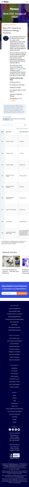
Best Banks (14, 324)
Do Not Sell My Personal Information (14, 408)
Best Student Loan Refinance (14, 341)
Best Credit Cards (14, 322)
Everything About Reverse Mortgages (14, 319)
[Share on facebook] (10, 430)
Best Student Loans (14, 338)
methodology (18, 69)
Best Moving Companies (14, 330)
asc (3, 133)
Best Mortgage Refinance (14, 316)
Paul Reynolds (8, 116)
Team (14, 400)
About (14, 395)
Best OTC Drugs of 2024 (14, 15)
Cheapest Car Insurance (14, 351)
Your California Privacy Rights (14, 411)
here (4, 119)
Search (27, 2)
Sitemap (14, 419)
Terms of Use (14, 406)
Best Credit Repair (14, 343)
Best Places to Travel (14, 381)
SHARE (13, 100)
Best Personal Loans (15, 346)
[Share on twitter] (13, 430)
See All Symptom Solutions (9, 24)
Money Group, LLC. (14, 463)
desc (1, 133)
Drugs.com (11, 119)
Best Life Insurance (14, 357)
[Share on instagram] (16, 430)
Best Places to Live (14, 379)
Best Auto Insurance (14, 349)
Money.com (18, 105)
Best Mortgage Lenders (14, 311)
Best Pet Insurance (14, 387)
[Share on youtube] (19, 430)
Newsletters (14, 368)
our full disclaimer (20, 476)
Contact (14, 398)
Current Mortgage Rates (14, 308)
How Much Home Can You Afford (14, 313)
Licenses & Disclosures (14, 414)
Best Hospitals (14, 376)
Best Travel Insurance (14, 384)
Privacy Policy (14, 403)
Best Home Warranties (14, 359)
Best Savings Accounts (14, 327)
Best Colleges (14, 373)
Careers (14, 422)
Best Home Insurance (14, 354)
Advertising (14, 416)
